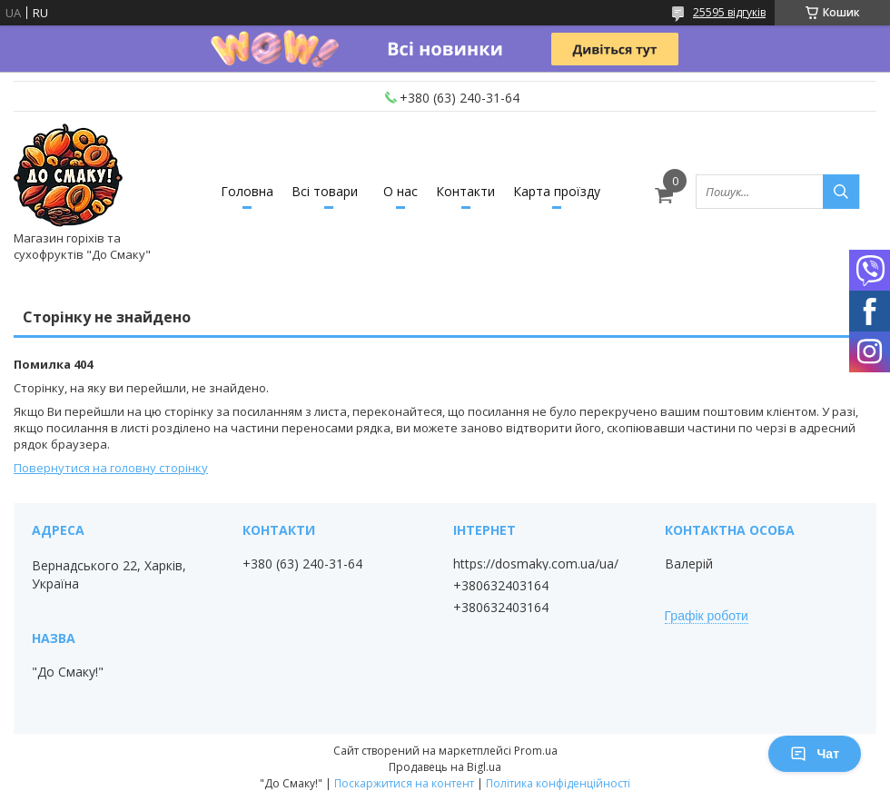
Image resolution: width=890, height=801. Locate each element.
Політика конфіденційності (558, 783)
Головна (247, 191)
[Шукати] (841, 191)
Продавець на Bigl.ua (445, 767)
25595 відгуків (729, 12)
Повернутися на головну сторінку (111, 468)
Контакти (465, 191)
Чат (814, 754)
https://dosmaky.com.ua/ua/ (535, 564)
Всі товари (325, 191)
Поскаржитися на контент (404, 783)
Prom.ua (536, 750)
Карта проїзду (556, 191)
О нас (400, 191)
